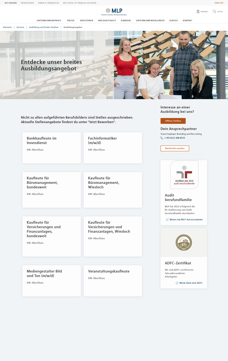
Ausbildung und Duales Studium (43, 27)
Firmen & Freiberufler (48, 2)
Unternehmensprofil (49, 20)
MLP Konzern (11, 2)
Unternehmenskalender (150, 20)
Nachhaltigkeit (107, 20)
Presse (71, 20)
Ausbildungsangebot (73, 27)
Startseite (7, 27)
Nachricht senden (175, 148)
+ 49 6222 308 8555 (174, 138)
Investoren (86, 20)
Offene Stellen (173, 120)
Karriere (126, 20)
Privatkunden (27, 2)
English (219, 3)
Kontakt (187, 20)
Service (173, 20)
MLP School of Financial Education (79, 2)
